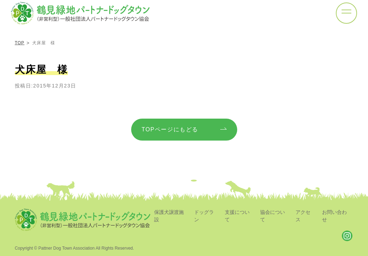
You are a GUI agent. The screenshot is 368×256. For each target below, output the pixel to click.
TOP (19, 42)
